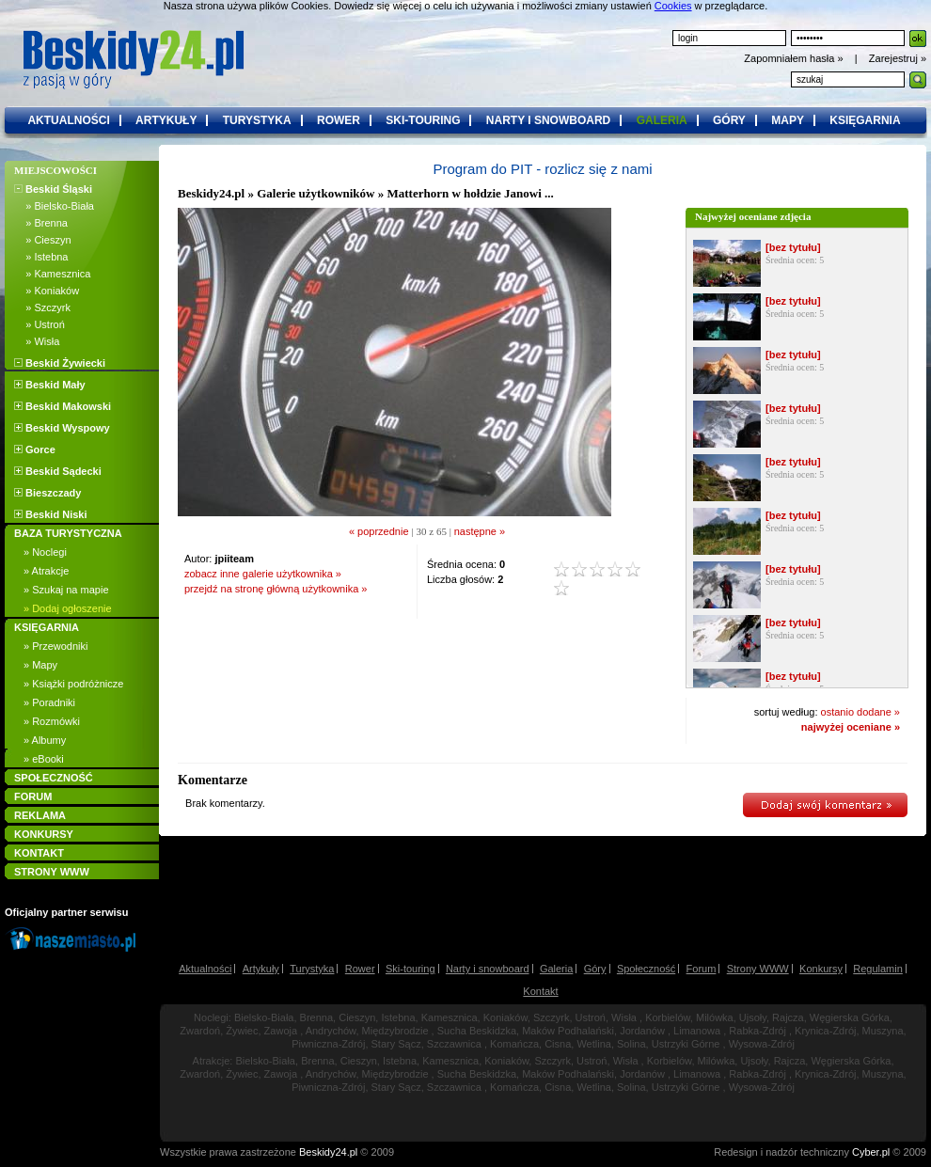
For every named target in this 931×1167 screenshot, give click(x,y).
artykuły (166, 120)
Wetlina (593, 1043)
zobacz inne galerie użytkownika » (262, 573)
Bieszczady (47, 492)
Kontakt (540, 991)
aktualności (68, 120)
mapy (787, 120)
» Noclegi (45, 552)
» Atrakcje (46, 570)
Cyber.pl (871, 1152)
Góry (595, 968)
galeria (662, 120)
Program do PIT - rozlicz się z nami (542, 169)
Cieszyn (357, 1017)
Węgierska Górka (850, 1017)
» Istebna (41, 256)
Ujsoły (752, 1017)
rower (338, 120)
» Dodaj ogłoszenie (68, 608)
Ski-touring (410, 968)
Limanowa (696, 1030)
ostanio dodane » (860, 712)
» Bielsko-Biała (54, 206)
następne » (479, 531)
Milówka (715, 1017)
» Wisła (36, 341)
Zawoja (280, 1030)
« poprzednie (379, 531)
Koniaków (505, 1017)
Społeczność (646, 968)
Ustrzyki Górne (686, 1043)
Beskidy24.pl (211, 193)
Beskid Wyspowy (62, 428)
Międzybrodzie (395, 1030)
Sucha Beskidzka (476, 1030)
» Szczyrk (42, 307)
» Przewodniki (55, 646)
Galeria (556, 968)
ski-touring (423, 120)
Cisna (557, 1043)
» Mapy (40, 664)
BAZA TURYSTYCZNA (68, 533)
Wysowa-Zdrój (762, 1043)
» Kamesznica (52, 273)
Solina (631, 1043)
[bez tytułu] (793, 247)
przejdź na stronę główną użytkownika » (275, 588)
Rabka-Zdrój (757, 1030)
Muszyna (883, 1030)
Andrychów (331, 1030)
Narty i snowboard (487, 968)
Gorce (34, 449)
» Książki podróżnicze (73, 683)
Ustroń (591, 1017)
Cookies (673, 5)
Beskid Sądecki (58, 471)
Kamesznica (449, 1017)
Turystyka (312, 968)
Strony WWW (758, 968)
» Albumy (45, 740)
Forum (701, 968)
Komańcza (514, 1043)
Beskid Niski (50, 514)
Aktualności (205, 968)
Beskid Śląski (53, 189)
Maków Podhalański (568, 1030)
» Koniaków (46, 290)
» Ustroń (39, 324)
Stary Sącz (396, 1043)
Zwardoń (200, 1030)
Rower (360, 968)
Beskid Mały (50, 384)
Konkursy (821, 968)
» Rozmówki (52, 721)
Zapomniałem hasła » (794, 58)
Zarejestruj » (897, 58)
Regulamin (878, 968)
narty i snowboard (548, 120)
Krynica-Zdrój (825, 1030)
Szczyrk (551, 1017)
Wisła (624, 1017)
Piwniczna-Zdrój (328, 1043)
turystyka (257, 120)
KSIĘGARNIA (46, 627)
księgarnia (864, 120)
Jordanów (642, 1030)
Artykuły (261, 968)
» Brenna (41, 223)
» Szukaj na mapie (66, 589)
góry (729, 120)
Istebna (398, 1017)
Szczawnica (454, 1043)
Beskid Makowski (62, 406)
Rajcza (788, 1017)
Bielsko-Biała (264, 1017)
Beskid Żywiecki (59, 363)
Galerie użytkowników (315, 193)
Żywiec (242, 1030)
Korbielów (667, 1017)
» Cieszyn (42, 239)
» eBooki (44, 759)
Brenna (316, 1017)
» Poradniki (49, 702)
